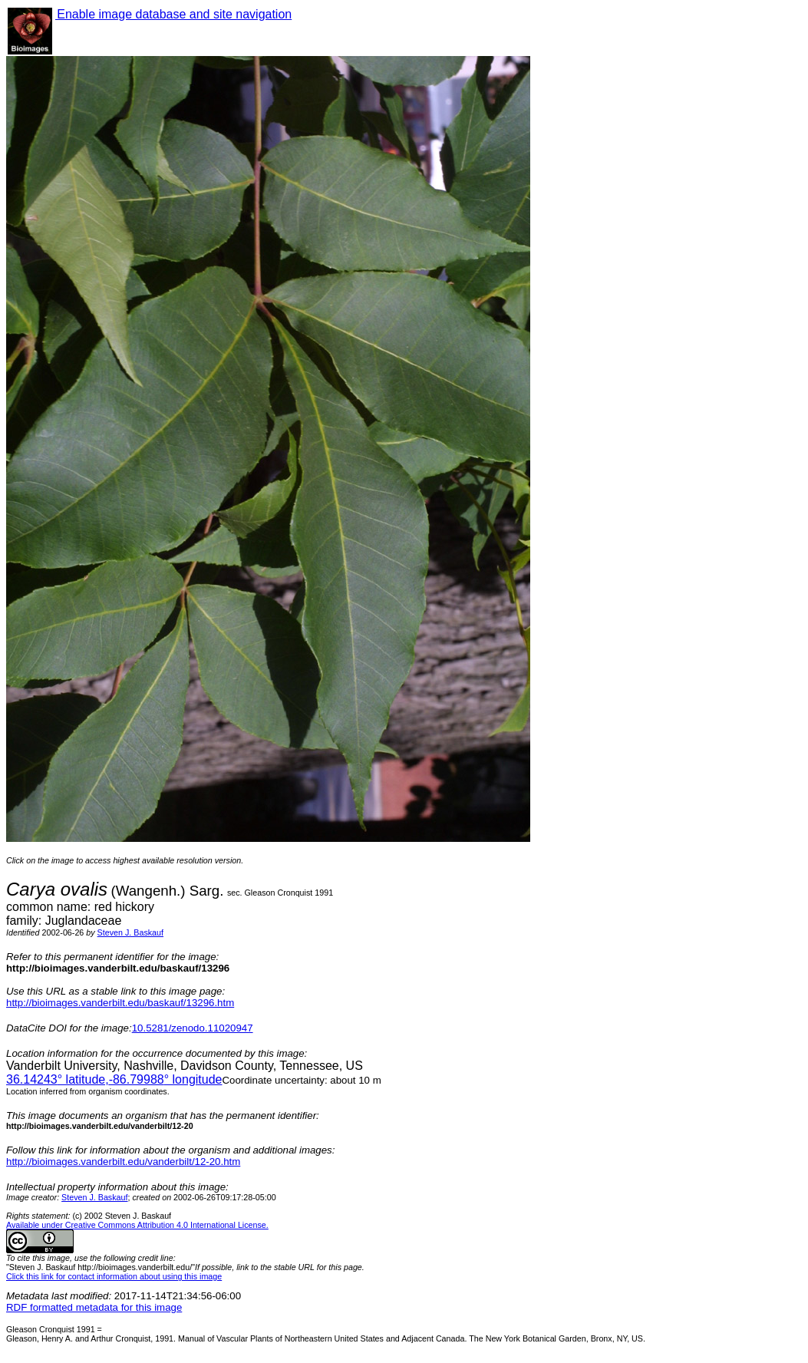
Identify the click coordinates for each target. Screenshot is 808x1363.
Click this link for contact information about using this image (114, 1276)
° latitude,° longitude (114, 1079)
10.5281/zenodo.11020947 (192, 1028)
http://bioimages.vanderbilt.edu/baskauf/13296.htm (120, 1002)
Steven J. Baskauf (130, 932)
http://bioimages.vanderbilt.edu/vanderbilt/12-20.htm (123, 1161)
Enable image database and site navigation (173, 14)
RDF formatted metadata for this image (94, 1307)
